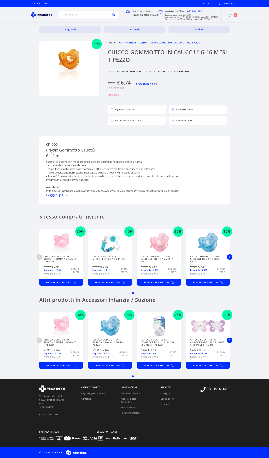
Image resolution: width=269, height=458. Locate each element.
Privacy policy (167, 393)
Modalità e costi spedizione (128, 400)
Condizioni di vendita (131, 393)
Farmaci (134, 29)
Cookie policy (167, 398)
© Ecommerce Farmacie (50, 452)
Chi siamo (165, 404)
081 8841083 (194, 11)
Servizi (47, 3)
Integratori (70, 29)
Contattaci (86, 398)
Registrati (227, 3)
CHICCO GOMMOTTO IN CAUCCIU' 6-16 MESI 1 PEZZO (175, 42)
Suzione (143, 42)
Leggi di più (57, 195)
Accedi (208, 3)
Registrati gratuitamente (93, 393)
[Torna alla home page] (41, 14)
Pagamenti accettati (130, 412)
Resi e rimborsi (128, 407)
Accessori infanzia (127, 42)
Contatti (36, 3)
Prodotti (199, 29)
